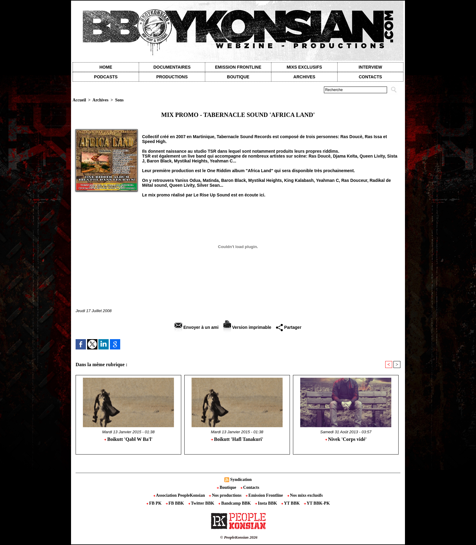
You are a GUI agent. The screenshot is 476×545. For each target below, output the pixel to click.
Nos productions (225, 495)
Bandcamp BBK (235, 503)
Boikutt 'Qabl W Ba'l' (128, 439)
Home (106, 67)
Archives (304, 76)
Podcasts (106, 76)
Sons (119, 100)
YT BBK (291, 503)
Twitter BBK (202, 503)
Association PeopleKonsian (179, 495)
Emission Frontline (238, 67)
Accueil (79, 100)
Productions (172, 76)
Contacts (249, 487)
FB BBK (175, 503)
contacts (370, 76)
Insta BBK (266, 503)
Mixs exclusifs (304, 67)
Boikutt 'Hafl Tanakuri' (237, 439)
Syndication (241, 479)
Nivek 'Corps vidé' (346, 439)
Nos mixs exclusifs (305, 495)
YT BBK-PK (317, 503)
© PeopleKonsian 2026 (238, 537)
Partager (288, 327)
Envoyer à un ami (197, 327)
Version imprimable (247, 327)
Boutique (238, 76)
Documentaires (172, 67)
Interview (370, 67)
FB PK (154, 503)
